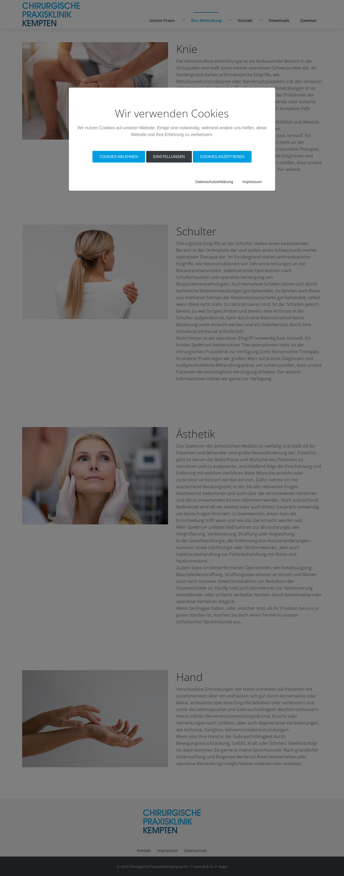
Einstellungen (169, 156)
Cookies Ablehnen (118, 156)
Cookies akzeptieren (222, 156)
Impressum (252, 182)
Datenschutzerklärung (214, 182)
